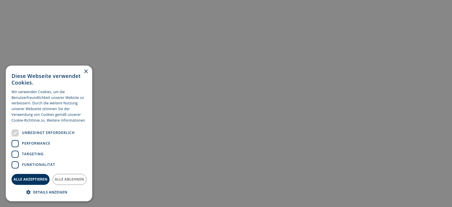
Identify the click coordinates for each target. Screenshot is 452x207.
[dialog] (49, 133)
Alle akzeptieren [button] (31, 179)
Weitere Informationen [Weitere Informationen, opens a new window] (66, 120)
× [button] (86, 72)
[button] (49, 192)
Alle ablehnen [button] (69, 179)
